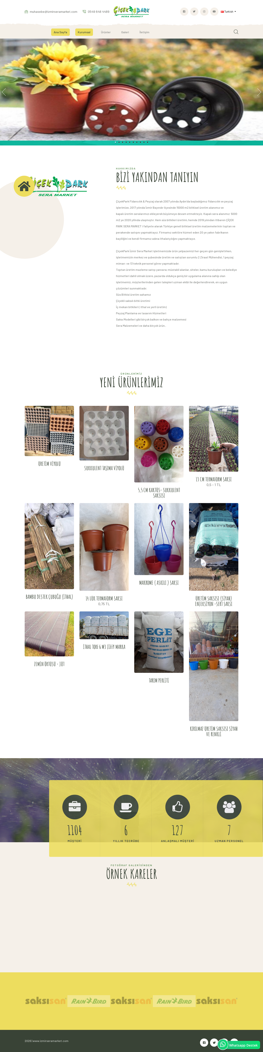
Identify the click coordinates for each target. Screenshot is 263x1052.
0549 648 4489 (96, 12)
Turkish (227, 11)
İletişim (144, 32)
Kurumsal (84, 32)
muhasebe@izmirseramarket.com (51, 12)
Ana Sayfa (60, 32)
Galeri (125, 32)
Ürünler (106, 32)
